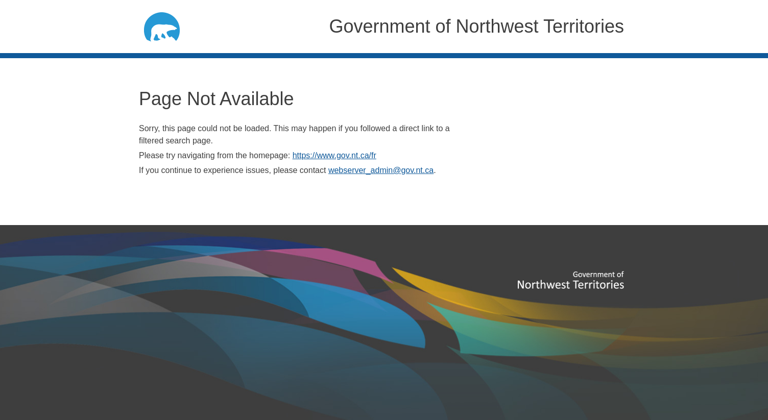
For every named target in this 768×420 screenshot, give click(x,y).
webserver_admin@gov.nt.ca (381, 170)
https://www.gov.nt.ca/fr (334, 155)
